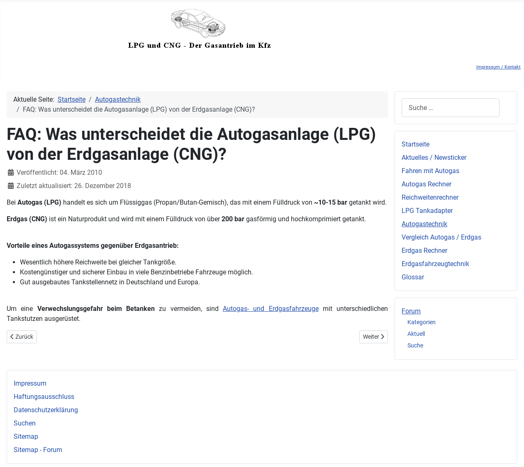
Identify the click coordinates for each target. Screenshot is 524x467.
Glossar (413, 277)
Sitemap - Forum (38, 450)
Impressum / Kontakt (498, 67)
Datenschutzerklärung (46, 410)
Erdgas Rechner (424, 250)
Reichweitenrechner (430, 197)
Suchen (25, 423)
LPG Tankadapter (427, 211)
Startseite (415, 144)
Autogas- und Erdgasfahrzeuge (271, 309)
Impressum (30, 383)
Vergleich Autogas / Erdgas (441, 237)
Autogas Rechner (426, 184)
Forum (411, 311)
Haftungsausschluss (44, 397)
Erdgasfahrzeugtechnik (435, 264)
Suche (415, 345)
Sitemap (26, 436)
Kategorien (421, 322)
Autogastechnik (424, 224)
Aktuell (416, 333)
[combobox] (451, 107)
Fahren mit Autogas (430, 171)
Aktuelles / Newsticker (434, 157)
